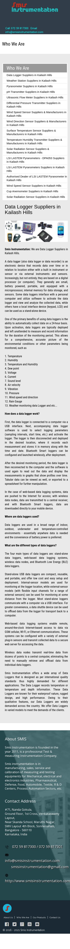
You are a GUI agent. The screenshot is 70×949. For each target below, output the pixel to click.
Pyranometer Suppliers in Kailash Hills (30, 86)
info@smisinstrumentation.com (32, 860)
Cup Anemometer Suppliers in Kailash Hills (32, 191)
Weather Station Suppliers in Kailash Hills (32, 80)
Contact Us (55, 917)
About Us (8, 917)
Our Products (39, 917)
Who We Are (22, 917)
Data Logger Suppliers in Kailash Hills (29, 75)
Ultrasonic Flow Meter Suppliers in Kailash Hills (35, 97)
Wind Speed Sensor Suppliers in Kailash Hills (34, 185)
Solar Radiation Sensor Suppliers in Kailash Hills (36, 196)
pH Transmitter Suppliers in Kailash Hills (31, 91)
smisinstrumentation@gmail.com (40, 866)
